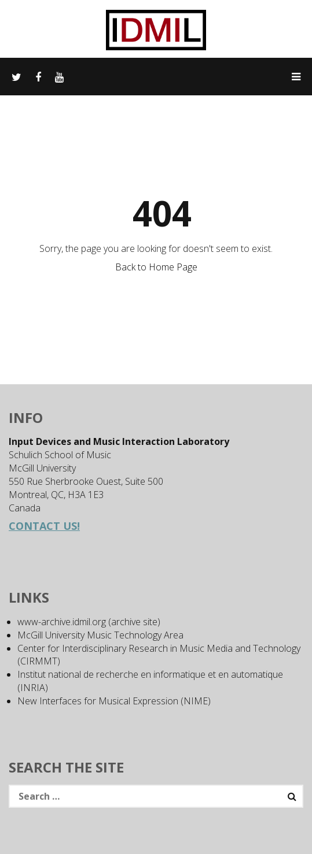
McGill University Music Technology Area (100, 635)
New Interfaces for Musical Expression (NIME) (114, 701)
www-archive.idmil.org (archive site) (88, 621)
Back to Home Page (156, 267)
